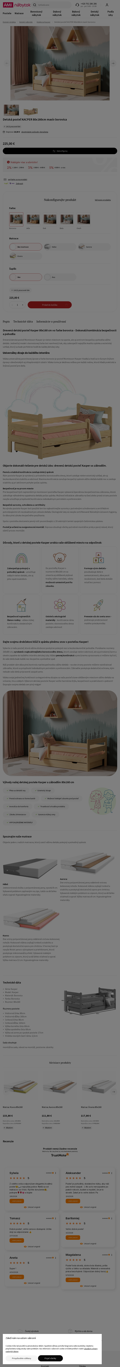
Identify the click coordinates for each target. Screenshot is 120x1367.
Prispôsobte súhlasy (21, 1358)
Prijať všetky (50, 1358)
